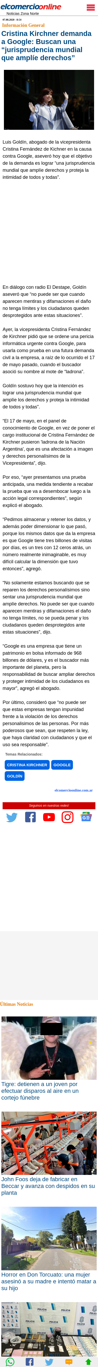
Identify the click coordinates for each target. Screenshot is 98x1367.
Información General (23, 25)
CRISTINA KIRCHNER (27, 765)
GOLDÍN (14, 776)
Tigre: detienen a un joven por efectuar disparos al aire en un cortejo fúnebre (40, 1091)
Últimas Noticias (16, 1004)
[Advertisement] (49, 232)
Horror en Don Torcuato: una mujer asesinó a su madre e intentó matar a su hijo (48, 1281)
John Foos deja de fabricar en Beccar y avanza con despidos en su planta (48, 1186)
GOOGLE (62, 765)
